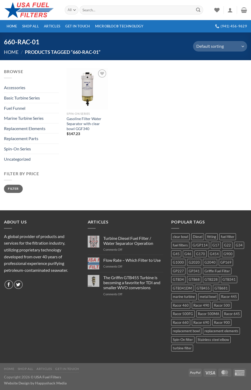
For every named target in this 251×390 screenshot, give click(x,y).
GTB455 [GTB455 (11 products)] (203, 288)
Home (12, 26)
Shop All (30, 26)
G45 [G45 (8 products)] (176, 254)
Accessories (14, 87)
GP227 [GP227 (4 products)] (178, 271)
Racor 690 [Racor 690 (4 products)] (201, 322)
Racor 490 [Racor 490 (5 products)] (201, 305)
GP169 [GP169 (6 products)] (225, 262)
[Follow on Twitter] (18, 284)
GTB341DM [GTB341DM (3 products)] (182, 288)
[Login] (230, 10)
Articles (52, 26)
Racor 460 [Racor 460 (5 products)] (181, 305)
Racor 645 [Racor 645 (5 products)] (232, 314)
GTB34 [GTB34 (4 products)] (178, 279)
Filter (13, 189)
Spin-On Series (17, 148)
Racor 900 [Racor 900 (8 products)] (222, 322)
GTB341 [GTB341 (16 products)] (229, 279)
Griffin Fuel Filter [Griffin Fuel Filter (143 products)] (217, 271)
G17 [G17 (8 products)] (215, 245)
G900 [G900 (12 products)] (228, 254)
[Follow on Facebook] (8, 284)
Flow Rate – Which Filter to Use (132, 260)
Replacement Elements (24, 128)
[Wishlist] (217, 10)
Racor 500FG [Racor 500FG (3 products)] (183, 314)
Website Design (17, 383)
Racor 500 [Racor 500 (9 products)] (222, 305)
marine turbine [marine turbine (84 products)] (184, 296)
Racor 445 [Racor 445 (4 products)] (229, 296)
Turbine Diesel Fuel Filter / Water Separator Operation (128, 241)
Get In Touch (77, 26)
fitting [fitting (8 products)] (211, 237)
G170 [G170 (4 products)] (200, 254)
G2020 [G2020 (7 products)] (194, 262)
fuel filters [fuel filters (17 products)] (180, 245)
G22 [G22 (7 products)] (227, 245)
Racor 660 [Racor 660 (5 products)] (181, 322)
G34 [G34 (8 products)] (239, 245)
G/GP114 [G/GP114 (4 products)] (200, 245)
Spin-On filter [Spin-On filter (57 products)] (183, 339)
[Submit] (198, 10)
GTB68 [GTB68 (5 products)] (194, 279)
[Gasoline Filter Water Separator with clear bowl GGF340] (87, 88)
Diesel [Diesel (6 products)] (197, 237)
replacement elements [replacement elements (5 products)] (221, 331)
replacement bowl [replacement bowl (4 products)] (186, 331)
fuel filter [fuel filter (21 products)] (227, 237)
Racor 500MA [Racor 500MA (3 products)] (208, 314)
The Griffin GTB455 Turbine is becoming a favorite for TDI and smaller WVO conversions (131, 282)
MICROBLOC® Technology (119, 26)
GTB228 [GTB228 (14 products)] (211, 279)
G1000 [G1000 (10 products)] (178, 262)
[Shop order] (220, 46)
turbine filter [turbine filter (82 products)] (182, 348)
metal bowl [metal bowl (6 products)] (208, 296)
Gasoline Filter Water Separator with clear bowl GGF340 (84, 123)
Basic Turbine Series (22, 97)
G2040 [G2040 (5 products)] (210, 262)
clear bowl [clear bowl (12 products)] (180, 237)
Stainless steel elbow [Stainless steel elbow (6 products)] (213, 339)
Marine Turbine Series (24, 118)
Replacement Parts (21, 138)
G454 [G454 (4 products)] (214, 254)
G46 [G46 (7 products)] (187, 254)
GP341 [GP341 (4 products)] (194, 271)
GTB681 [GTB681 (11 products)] (221, 288)
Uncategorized (17, 158)
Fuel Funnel (14, 108)
